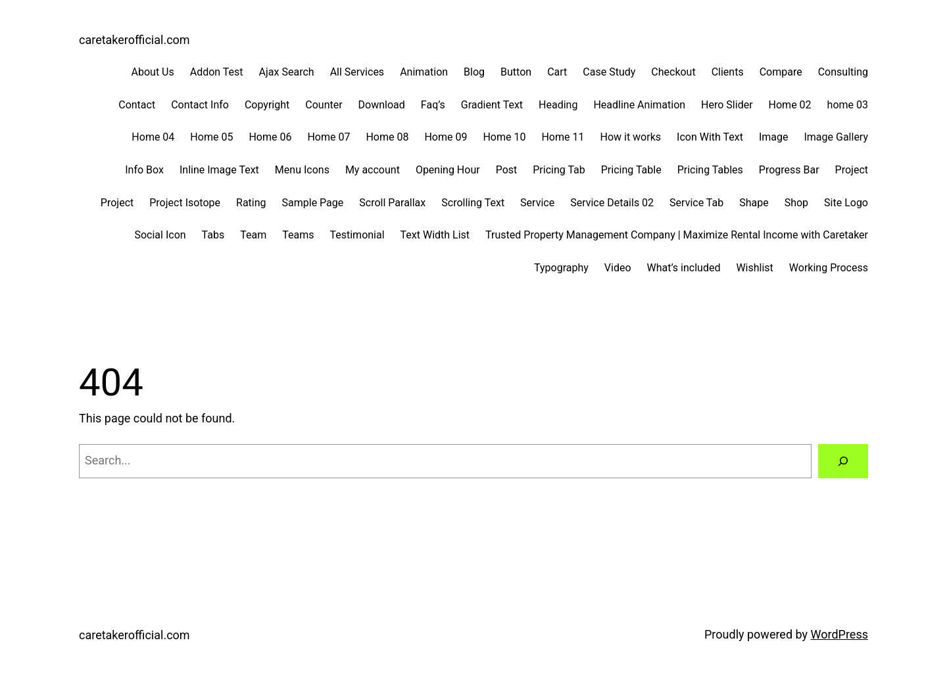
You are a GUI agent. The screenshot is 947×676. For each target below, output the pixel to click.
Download (381, 105)
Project (851, 170)
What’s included (684, 267)
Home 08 (387, 137)
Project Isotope (184, 202)
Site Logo (846, 202)
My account (372, 170)
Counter (323, 105)
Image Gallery (836, 137)
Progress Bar (789, 170)
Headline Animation (639, 105)
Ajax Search (286, 72)
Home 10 (504, 137)
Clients (728, 72)
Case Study (609, 72)
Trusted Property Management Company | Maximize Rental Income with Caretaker (676, 235)
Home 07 (328, 137)
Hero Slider (726, 105)
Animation (424, 72)
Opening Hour (448, 170)
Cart (557, 72)
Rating (251, 202)
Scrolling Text (472, 202)
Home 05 (211, 137)
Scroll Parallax (392, 202)
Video (617, 267)
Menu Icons (302, 170)
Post (507, 170)
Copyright (267, 105)
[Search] (843, 461)
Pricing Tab (559, 170)
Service (537, 202)
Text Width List (435, 235)
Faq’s (433, 105)
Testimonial (356, 235)
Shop (796, 202)
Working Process (828, 267)
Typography (561, 267)
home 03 (847, 105)
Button (515, 72)
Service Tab (696, 202)
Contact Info (200, 105)
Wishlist (754, 267)
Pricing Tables (710, 170)
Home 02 (790, 105)
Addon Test (216, 72)
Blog (474, 72)
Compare (781, 72)
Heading (558, 105)
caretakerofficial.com (134, 40)
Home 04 (153, 137)
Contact (136, 105)
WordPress (839, 634)
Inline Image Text (219, 170)
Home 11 (562, 137)
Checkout (673, 72)
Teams (298, 235)
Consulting (843, 72)
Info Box (144, 170)
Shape (753, 202)
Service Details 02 (612, 202)
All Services (357, 72)
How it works (630, 137)
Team (253, 235)
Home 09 (445, 137)
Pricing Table (631, 170)
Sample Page (313, 202)
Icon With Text (710, 137)
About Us (153, 72)
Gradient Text (492, 105)
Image (774, 137)
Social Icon (159, 235)
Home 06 (270, 137)
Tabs (213, 235)
